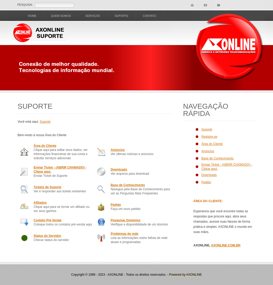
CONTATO (149, 15)
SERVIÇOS (92, 15)
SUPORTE (121, 15)
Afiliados (40, 202)
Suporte (45, 121)
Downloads (119, 169)
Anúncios (118, 150)
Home (32, 15)
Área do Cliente (45, 146)
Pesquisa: (25, 4)
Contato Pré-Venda (47, 220)
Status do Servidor (47, 236)
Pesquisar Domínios (125, 220)
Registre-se (209, 136)
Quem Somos (61, 15)
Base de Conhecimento (128, 185)
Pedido (116, 205)
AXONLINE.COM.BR (225, 245)
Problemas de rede (124, 234)
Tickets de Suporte (47, 187)
